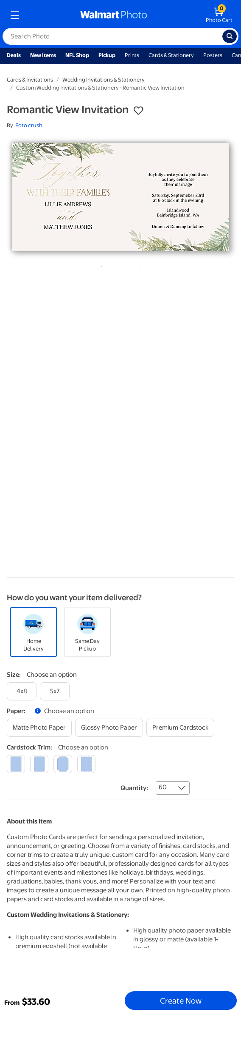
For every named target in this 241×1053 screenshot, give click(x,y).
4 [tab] (138, 264)
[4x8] (21, 691)
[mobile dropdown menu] (14, 15)
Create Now (181, 1000)
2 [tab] (112, 264)
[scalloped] (86, 764)
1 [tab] (99, 264)
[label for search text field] (112, 36)
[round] (39, 764)
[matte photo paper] (39, 728)
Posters (212, 55)
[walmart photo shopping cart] (219, 15)
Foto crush (28, 125)
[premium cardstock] (180, 728)
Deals (14, 55)
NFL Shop (77, 55)
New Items (43, 55)
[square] (16, 764)
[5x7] (55, 691)
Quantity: (134, 788)
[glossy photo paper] (109, 728)
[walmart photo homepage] (113, 15)
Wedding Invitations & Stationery (103, 80)
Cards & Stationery (171, 55)
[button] (138, 111)
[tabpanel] (120, 197)
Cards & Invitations (30, 80)
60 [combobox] (163, 787)
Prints (132, 55)
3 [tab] (125, 264)
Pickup (106, 55)
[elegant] (62, 764)
